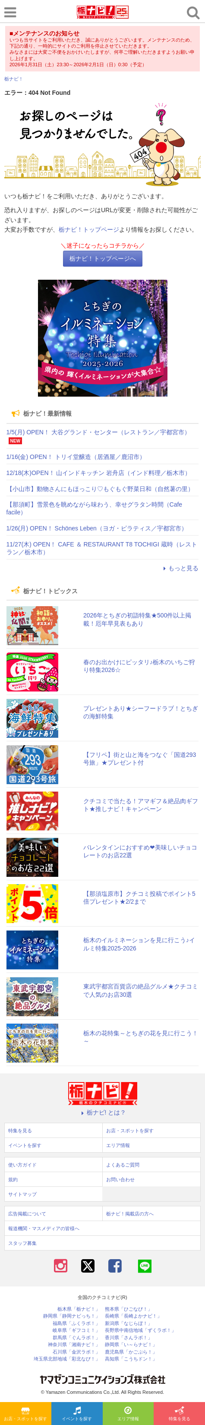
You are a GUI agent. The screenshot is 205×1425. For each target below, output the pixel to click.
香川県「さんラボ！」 (128, 1337)
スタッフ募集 (22, 1243)
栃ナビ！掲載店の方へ (130, 1213)
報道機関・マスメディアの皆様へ (43, 1228)
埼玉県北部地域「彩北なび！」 (67, 1359)
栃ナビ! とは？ (102, 1112)
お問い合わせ (120, 1179)
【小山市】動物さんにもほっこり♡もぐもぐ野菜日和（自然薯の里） (100, 488)
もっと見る (180, 568)
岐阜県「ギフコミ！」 (76, 1330)
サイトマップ (22, 1194)
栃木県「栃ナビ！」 (78, 1309)
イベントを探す (77, 1414)
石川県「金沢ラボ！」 (76, 1352)
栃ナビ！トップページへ (102, 258)
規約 (13, 1179)
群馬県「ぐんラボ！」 (76, 1337)
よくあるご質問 (122, 1164)
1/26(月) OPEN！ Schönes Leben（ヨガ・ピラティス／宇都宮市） (96, 528)
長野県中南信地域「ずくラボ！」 (140, 1330)
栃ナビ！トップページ (89, 229)
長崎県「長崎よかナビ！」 (133, 1316)
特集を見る (179, 1414)
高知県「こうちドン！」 (131, 1359)
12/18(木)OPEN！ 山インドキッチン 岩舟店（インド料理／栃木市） (98, 472)
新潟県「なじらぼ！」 (128, 1323)
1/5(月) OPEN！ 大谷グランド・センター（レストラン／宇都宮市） (98, 432)
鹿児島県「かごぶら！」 (131, 1352)
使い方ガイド (22, 1164)
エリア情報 (128, 1414)
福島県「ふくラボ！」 (76, 1323)
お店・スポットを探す (25, 1414)
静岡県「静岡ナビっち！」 (71, 1316)
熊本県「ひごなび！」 (128, 1309)
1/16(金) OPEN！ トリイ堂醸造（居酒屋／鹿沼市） (75, 456)
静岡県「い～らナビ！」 (131, 1344)
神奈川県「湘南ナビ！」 (74, 1344)
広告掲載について (27, 1213)
